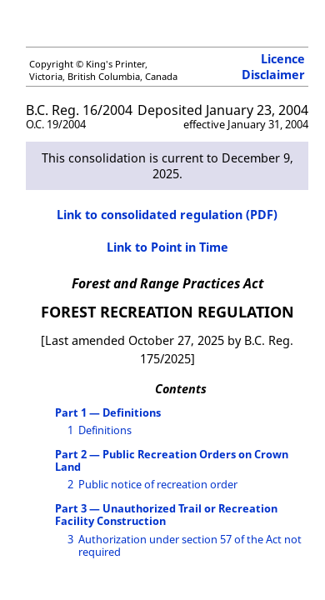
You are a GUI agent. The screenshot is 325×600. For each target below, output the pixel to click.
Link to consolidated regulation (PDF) (167, 214)
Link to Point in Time (167, 247)
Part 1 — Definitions (108, 412)
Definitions (105, 430)
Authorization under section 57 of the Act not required (190, 545)
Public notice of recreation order (158, 484)
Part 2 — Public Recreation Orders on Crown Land (171, 460)
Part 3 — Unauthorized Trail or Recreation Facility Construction (166, 514)
